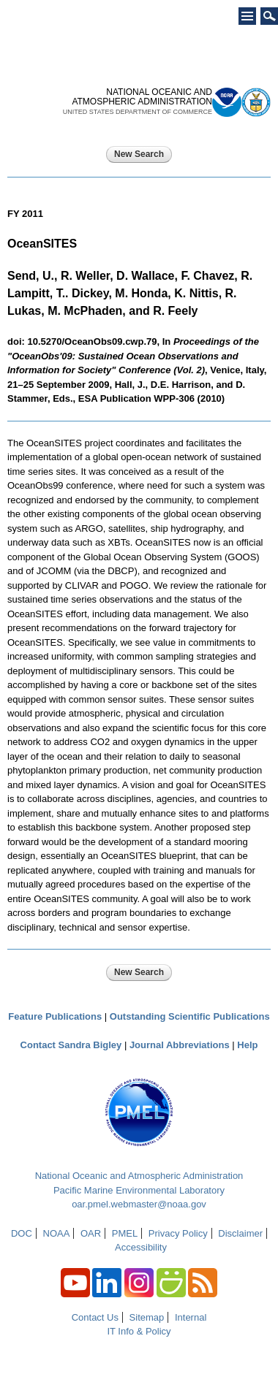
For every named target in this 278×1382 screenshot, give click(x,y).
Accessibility (141, 1247)
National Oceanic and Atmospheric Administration (139, 1175)
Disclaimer (240, 1233)
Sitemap (147, 1317)
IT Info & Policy (138, 1331)
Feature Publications (55, 1016)
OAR (90, 1233)
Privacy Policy (178, 1233)
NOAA (56, 1233)
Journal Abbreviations (179, 1044)
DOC (21, 1233)
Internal (190, 1317)
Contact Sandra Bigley (71, 1044)
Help (247, 1044)
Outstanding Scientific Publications (190, 1016)
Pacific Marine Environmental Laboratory (139, 1190)
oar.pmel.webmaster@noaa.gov (139, 1204)
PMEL (125, 1233)
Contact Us (95, 1317)
